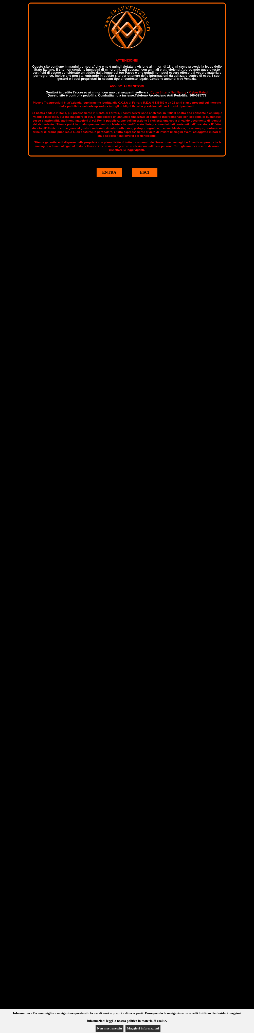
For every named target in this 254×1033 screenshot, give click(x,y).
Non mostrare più (109, 1028)
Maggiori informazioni (143, 1028)
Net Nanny (178, 92)
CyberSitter (159, 92)
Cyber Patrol (198, 92)
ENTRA (109, 172)
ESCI (144, 172)
